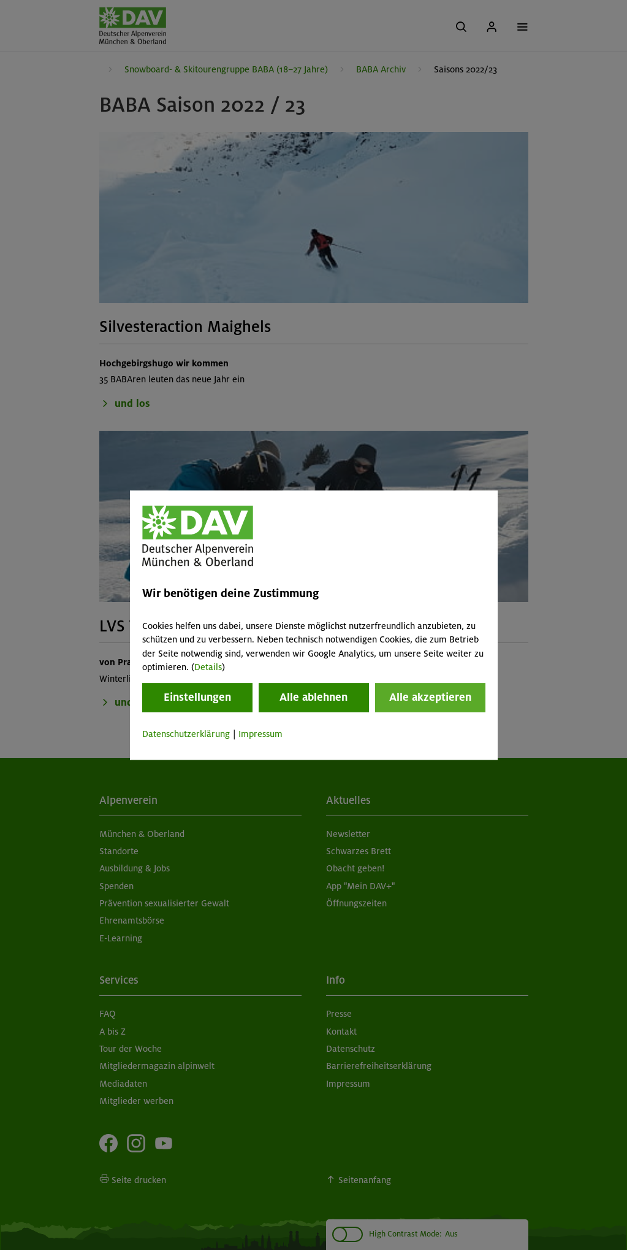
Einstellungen (197, 697)
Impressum (260, 734)
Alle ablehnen (313, 697)
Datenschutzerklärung (186, 734)
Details (208, 667)
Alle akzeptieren (430, 697)
